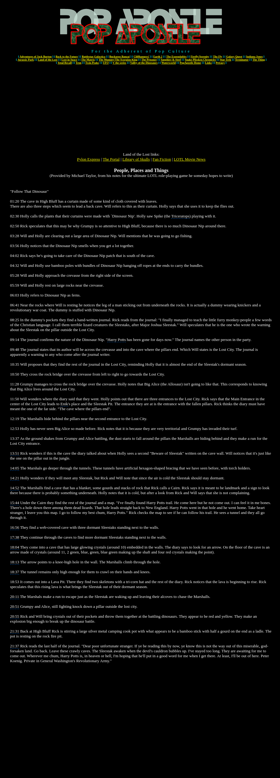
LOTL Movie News (190, 159)
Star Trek (225, 59)
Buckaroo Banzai (119, 56)
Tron (78, 62)
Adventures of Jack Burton (35, 56)
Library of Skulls (136, 159)
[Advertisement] (141, 108)
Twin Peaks (92, 62)
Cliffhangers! (141, 56)
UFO (106, 62)
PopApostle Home (190, 62)
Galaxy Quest (234, 56)
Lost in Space (69, 59)
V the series (119, 62)
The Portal (111, 159)
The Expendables (176, 56)
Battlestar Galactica (93, 56)
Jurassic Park (26, 59)
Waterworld (169, 62)
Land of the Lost (48, 59)
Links (208, 62)
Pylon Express (88, 159)
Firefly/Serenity (200, 56)
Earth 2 (157, 56)
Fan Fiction (162, 159)
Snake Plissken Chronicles (200, 59)
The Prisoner (149, 59)
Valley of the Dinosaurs (144, 62)
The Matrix (88, 59)
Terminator (242, 59)
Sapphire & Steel (171, 59)
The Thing (259, 59)
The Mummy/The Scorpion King (118, 59)
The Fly (217, 56)
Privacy (220, 62)
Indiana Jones (254, 56)
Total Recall (65, 62)
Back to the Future (67, 56)
